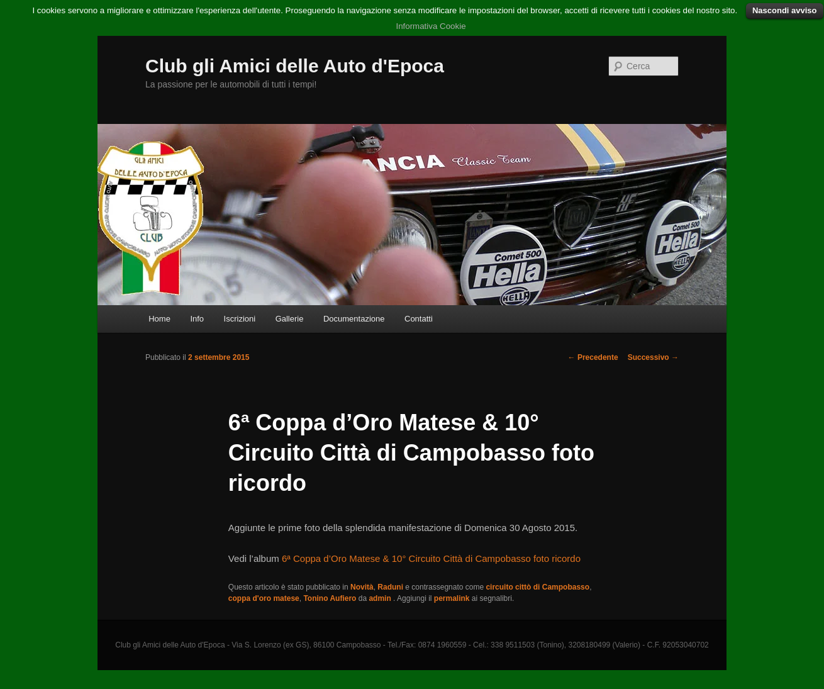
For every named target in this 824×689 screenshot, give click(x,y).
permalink (452, 598)
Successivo (653, 357)
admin (381, 598)
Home (159, 318)
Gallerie (290, 318)
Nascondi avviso (784, 10)
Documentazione (354, 318)
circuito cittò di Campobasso (537, 587)
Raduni (390, 587)
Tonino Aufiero (329, 598)
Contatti (418, 318)
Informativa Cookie (430, 26)
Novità (362, 587)
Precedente (593, 357)
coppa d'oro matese (263, 598)
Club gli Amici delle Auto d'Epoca (294, 65)
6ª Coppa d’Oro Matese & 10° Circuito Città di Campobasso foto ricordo (431, 558)
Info (197, 318)
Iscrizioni (240, 318)
